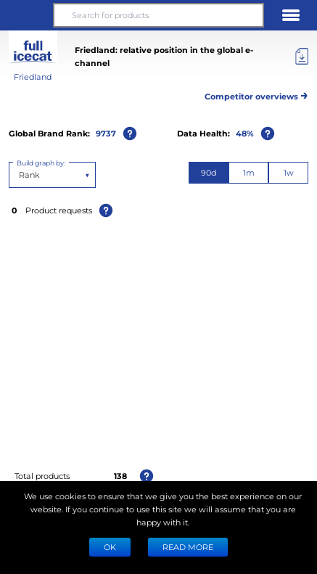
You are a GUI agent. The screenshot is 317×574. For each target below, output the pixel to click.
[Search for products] (159, 15)
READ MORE (187, 547)
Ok (110, 547)
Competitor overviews (256, 94)
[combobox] (20, 174)
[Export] (301, 56)
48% (245, 133)
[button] (26, 15)
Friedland (33, 77)
